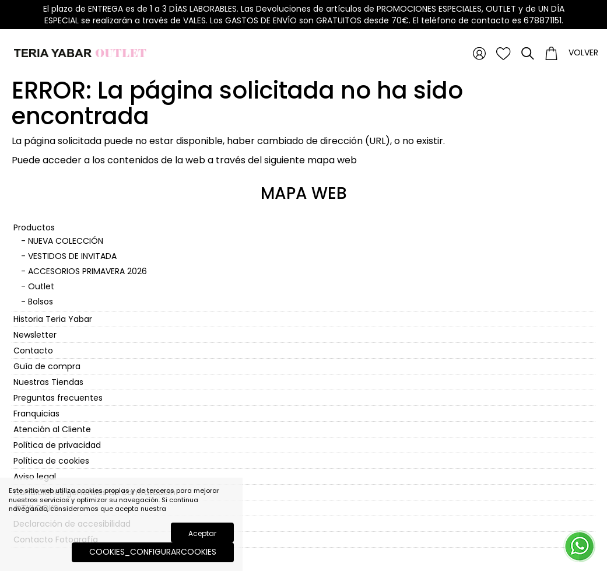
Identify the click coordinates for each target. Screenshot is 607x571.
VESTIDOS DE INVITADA (72, 256)
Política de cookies (51, 461)
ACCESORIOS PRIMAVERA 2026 (87, 271)
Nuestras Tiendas (48, 382)
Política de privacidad (57, 445)
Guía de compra (46, 366)
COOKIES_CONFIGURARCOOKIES (152, 552)
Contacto (33, 350)
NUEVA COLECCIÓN (65, 241)
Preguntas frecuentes (58, 398)
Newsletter (35, 335)
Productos (34, 227)
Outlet (41, 286)
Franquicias (36, 413)
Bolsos (40, 301)
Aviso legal (34, 476)
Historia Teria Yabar (52, 319)
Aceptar (202, 533)
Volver (583, 52)
